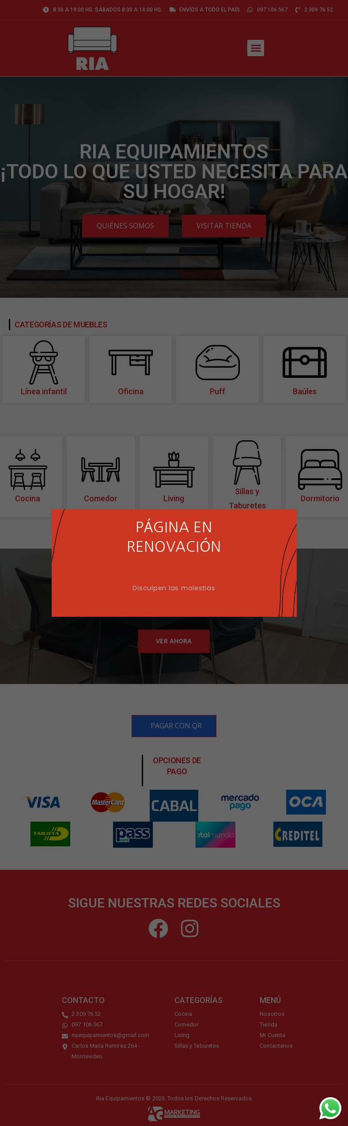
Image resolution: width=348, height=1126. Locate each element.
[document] (174, 563)
